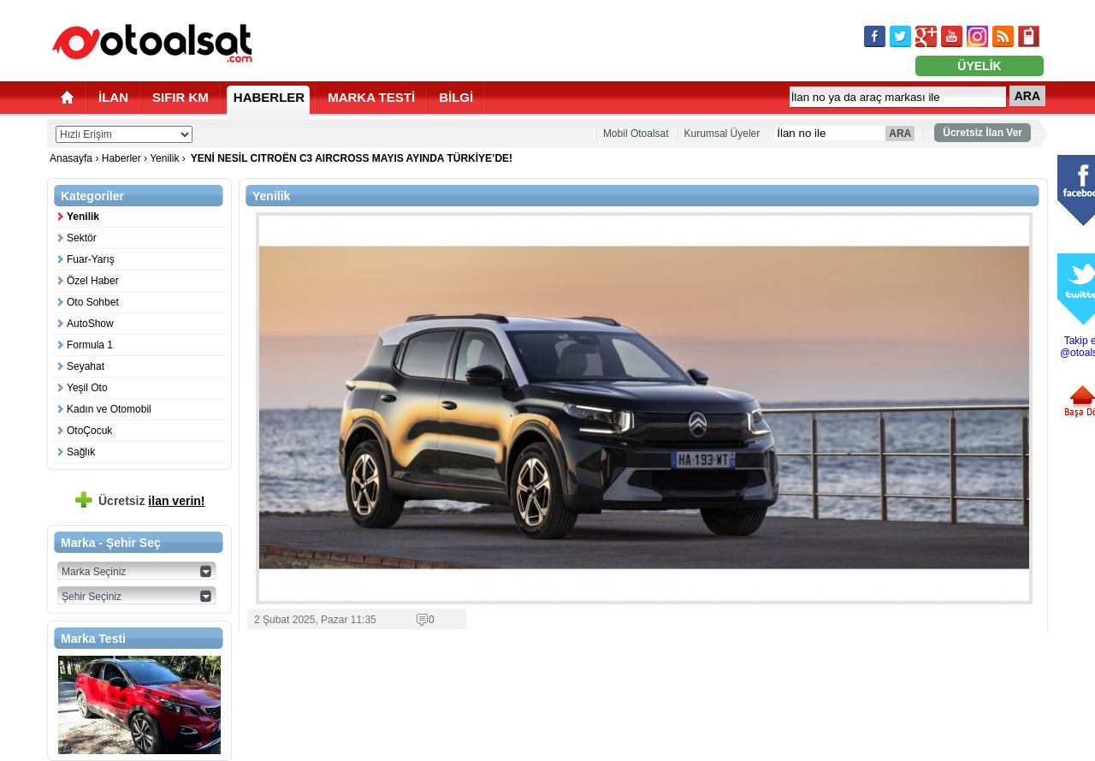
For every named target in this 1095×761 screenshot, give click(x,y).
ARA (1027, 96)
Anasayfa (72, 158)
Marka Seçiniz (94, 572)
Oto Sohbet (93, 302)
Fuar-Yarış (91, 259)
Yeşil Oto (87, 388)
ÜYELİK (979, 66)
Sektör (82, 238)
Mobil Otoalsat (636, 134)
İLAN (113, 97)
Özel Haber (93, 281)
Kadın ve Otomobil (109, 409)
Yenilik (164, 158)
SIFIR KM (180, 97)
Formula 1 (90, 345)
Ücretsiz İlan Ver (982, 133)
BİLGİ (456, 97)
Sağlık (81, 452)
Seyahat (85, 366)
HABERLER (269, 97)
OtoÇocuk (89, 431)
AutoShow (90, 324)
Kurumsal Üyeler (722, 134)
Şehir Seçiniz (91, 597)
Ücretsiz (151, 501)
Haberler (121, 158)
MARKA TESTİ (371, 97)
